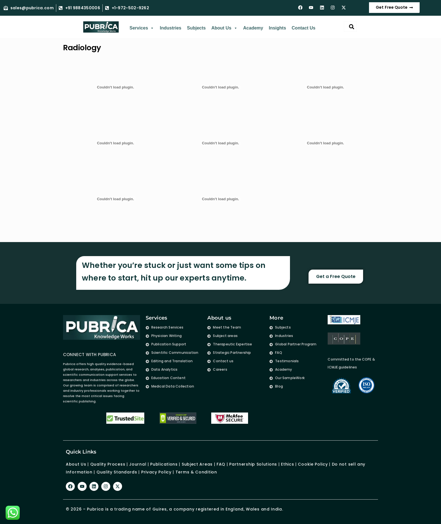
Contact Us (303, 28)
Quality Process (107, 464)
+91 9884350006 (82, 8)
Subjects (196, 28)
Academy (253, 28)
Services (141, 28)
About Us (224, 28)
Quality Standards (116, 472)
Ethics (287, 464)
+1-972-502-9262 (130, 8)
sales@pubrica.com (32, 8)
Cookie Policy (313, 464)
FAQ (221, 464)
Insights (277, 28)
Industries (170, 28)
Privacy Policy (156, 472)
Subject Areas (197, 464)
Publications (163, 464)
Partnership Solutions (253, 464)
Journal (137, 464)
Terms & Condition (196, 472)
